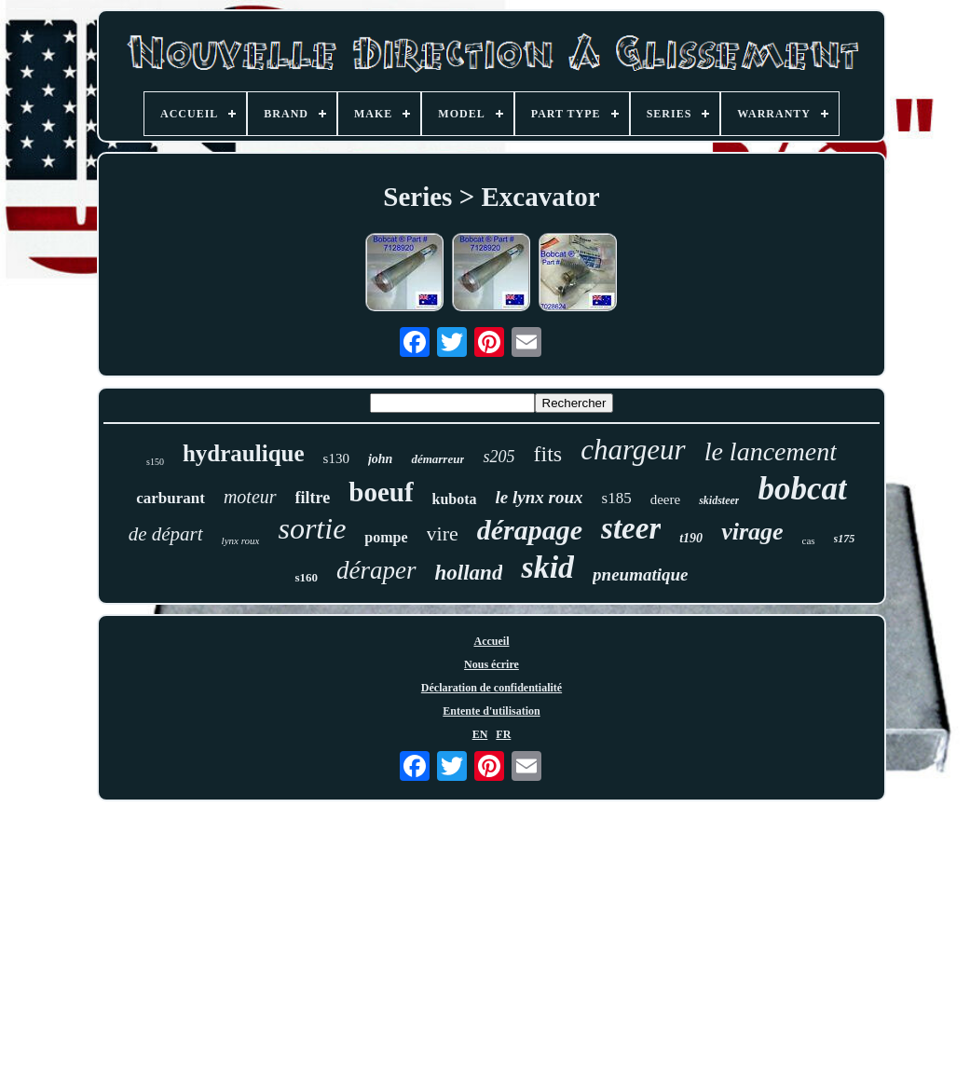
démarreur (437, 459)
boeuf (380, 492)
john (380, 459)
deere (665, 499)
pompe (385, 537)
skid (547, 567)
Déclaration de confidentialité (491, 687)
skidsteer (719, 500)
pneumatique (640, 574)
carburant (170, 498)
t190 (691, 538)
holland (469, 572)
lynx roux (241, 540)
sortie (312, 528)
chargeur (633, 449)
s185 (617, 498)
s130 (336, 458)
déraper (376, 570)
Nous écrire (491, 664)
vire (442, 533)
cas (808, 540)
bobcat (802, 489)
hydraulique (244, 453)
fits (547, 454)
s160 (306, 577)
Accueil (491, 641)
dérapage (529, 529)
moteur (250, 496)
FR (503, 734)
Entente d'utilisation (491, 711)
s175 (844, 538)
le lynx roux (539, 497)
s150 (155, 462)
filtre (313, 497)
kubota (454, 499)
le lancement (770, 451)
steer (631, 528)
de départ (166, 534)
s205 (498, 456)
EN (480, 734)
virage (752, 531)
